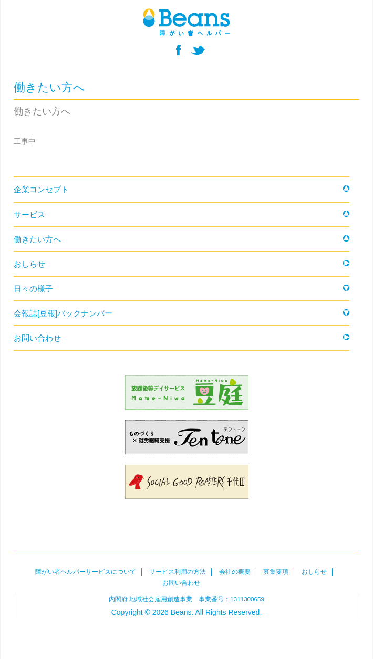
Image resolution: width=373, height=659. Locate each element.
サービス (29, 214)
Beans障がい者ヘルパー (186, 632)
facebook (178, 50)
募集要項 (275, 572)
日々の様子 (33, 288)
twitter (198, 50)
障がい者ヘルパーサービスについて (85, 572)
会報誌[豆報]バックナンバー (63, 313)
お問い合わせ (37, 337)
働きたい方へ (37, 239)
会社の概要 (235, 572)
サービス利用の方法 (177, 572)
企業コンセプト (41, 189)
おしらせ (29, 263)
